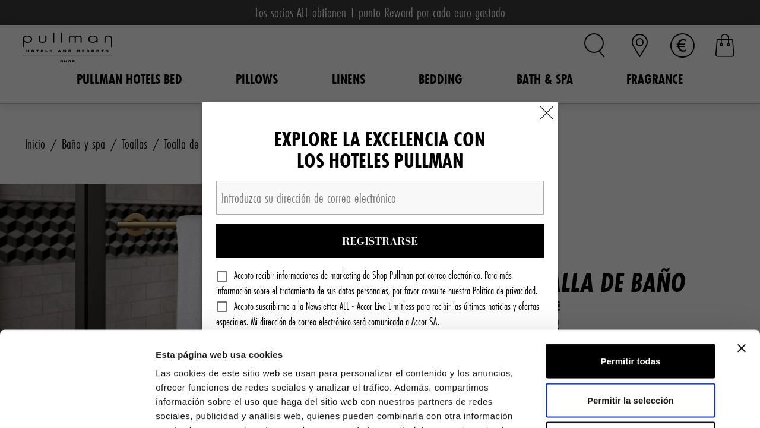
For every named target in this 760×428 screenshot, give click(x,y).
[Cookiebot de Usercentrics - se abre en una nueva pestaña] (77, 405)
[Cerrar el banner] (741, 259)
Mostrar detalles (642, 404)
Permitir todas (631, 272)
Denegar (630, 350)
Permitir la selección (630, 311)
